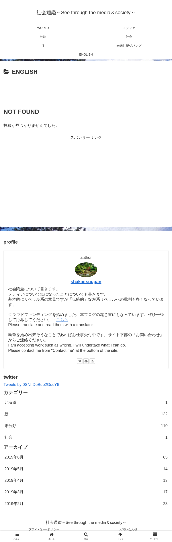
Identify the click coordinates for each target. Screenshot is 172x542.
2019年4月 (86, 480)
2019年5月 (86, 468)
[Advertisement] (86, 89)
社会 (86, 437)
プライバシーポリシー (43, 529)
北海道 (86, 402)
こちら (62, 319)
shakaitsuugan (86, 281)
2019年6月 (86, 457)
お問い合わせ (128, 529)
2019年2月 (86, 503)
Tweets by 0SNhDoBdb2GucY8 (31, 384)
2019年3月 (86, 492)
